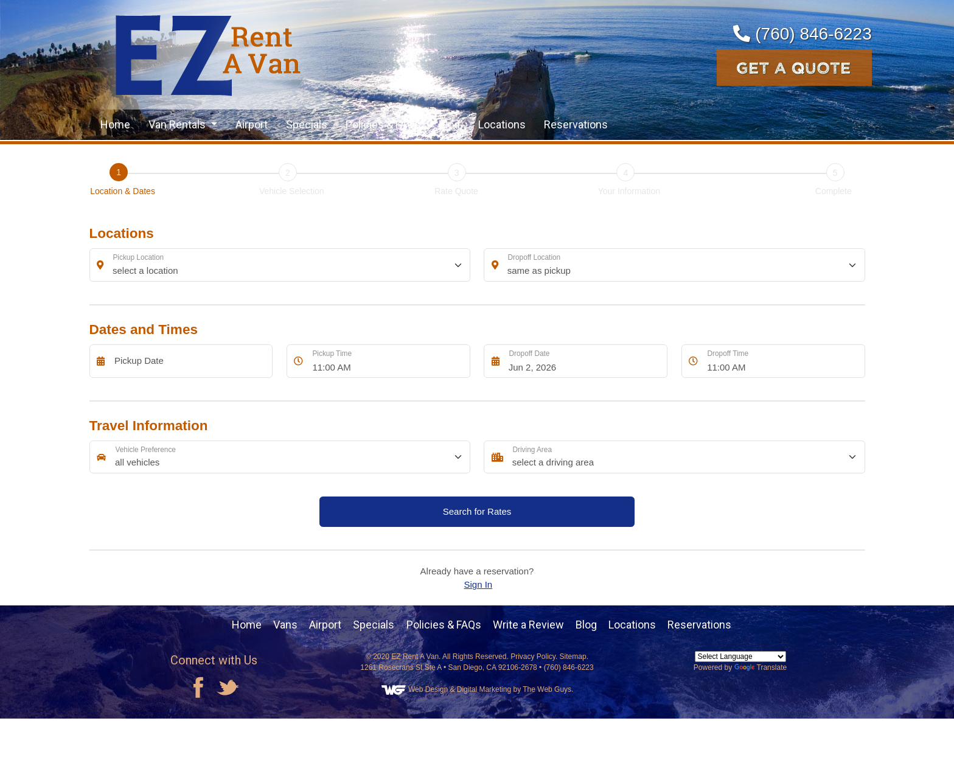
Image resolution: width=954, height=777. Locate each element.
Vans (285, 624)
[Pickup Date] (190, 361)
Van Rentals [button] (178, 124)
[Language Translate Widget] (740, 656)
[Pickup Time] (387, 361)
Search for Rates (477, 511)
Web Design (428, 689)
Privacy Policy (532, 656)
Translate (760, 667)
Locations (502, 124)
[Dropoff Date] (585, 361)
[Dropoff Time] (782, 361)
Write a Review (528, 624)
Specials (306, 124)
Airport (251, 124)
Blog (449, 124)
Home (115, 124)
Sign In (478, 584)
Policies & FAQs (383, 124)
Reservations (576, 124)
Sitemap (573, 656)
